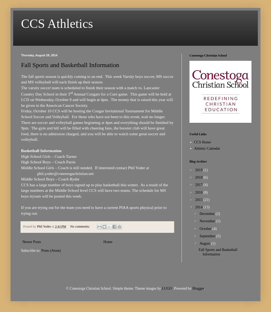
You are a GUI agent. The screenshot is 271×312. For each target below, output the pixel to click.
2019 (199, 170)
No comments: (80, 226)
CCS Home (202, 142)
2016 (199, 192)
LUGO (167, 288)
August (205, 243)
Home (107, 242)
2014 (199, 207)
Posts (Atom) (51, 251)
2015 (199, 200)
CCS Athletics (57, 24)
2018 (199, 177)
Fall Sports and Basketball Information (70, 65)
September (207, 236)
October (205, 229)
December (207, 214)
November (207, 221)
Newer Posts (31, 242)
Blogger (198, 288)
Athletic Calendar (207, 148)
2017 (199, 185)
